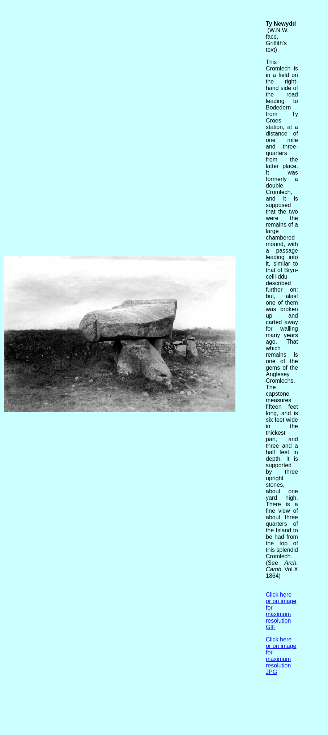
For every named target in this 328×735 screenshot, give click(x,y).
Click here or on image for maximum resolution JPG (281, 655)
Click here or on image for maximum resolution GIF (281, 611)
